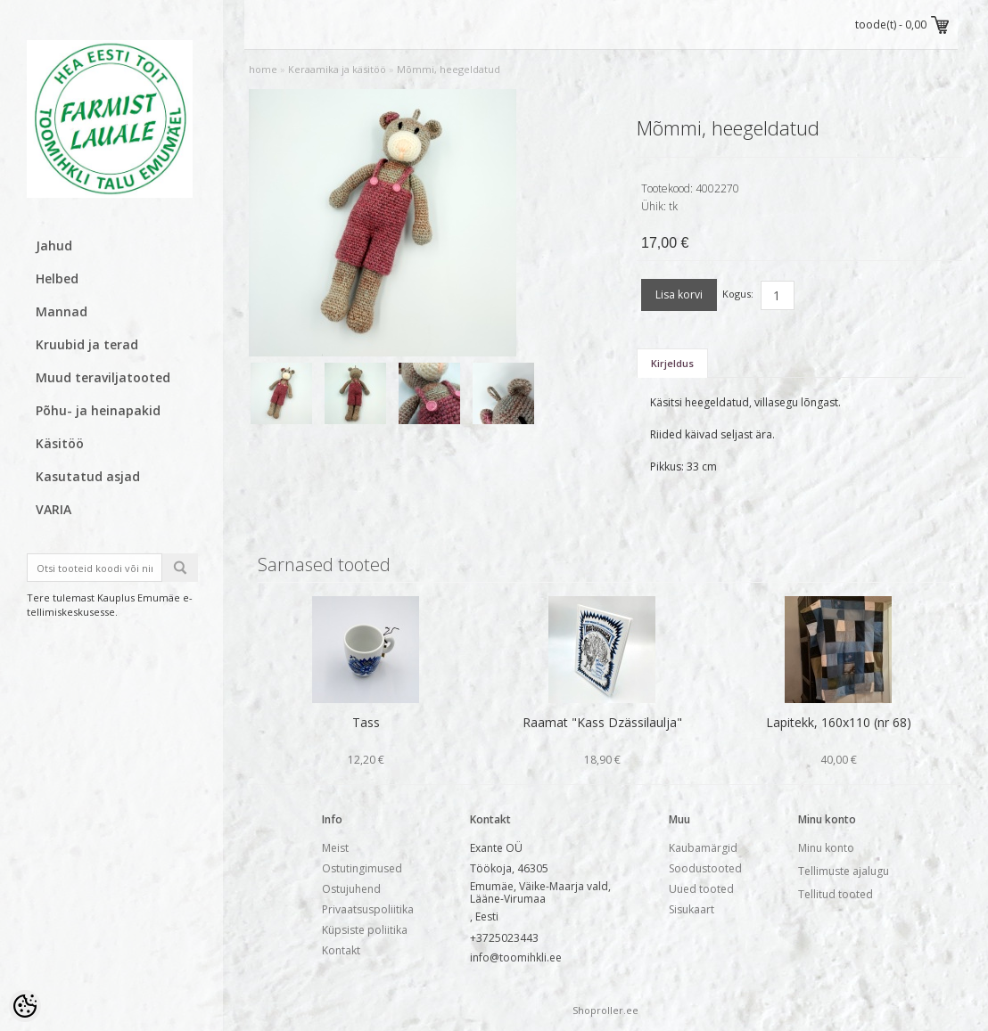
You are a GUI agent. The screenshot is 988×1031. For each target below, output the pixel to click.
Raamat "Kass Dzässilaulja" (602, 722)
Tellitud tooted (835, 894)
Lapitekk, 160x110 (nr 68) (838, 722)
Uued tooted (701, 888)
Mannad (61, 311)
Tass (366, 722)
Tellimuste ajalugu (843, 871)
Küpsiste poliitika (365, 929)
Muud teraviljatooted (103, 377)
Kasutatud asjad (88, 476)
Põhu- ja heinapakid (98, 410)
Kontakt (341, 950)
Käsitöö (60, 443)
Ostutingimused (362, 868)
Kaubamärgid (703, 847)
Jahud (54, 245)
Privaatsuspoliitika (368, 909)
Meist (335, 847)
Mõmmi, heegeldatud (448, 69)
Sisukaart (691, 909)
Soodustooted (705, 868)
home (263, 69)
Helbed (57, 278)
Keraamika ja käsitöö (337, 69)
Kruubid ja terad (87, 344)
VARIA (53, 509)
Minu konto (826, 847)
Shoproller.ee (605, 1010)
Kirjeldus (672, 363)
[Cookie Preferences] (25, 1006)
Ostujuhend (351, 888)
